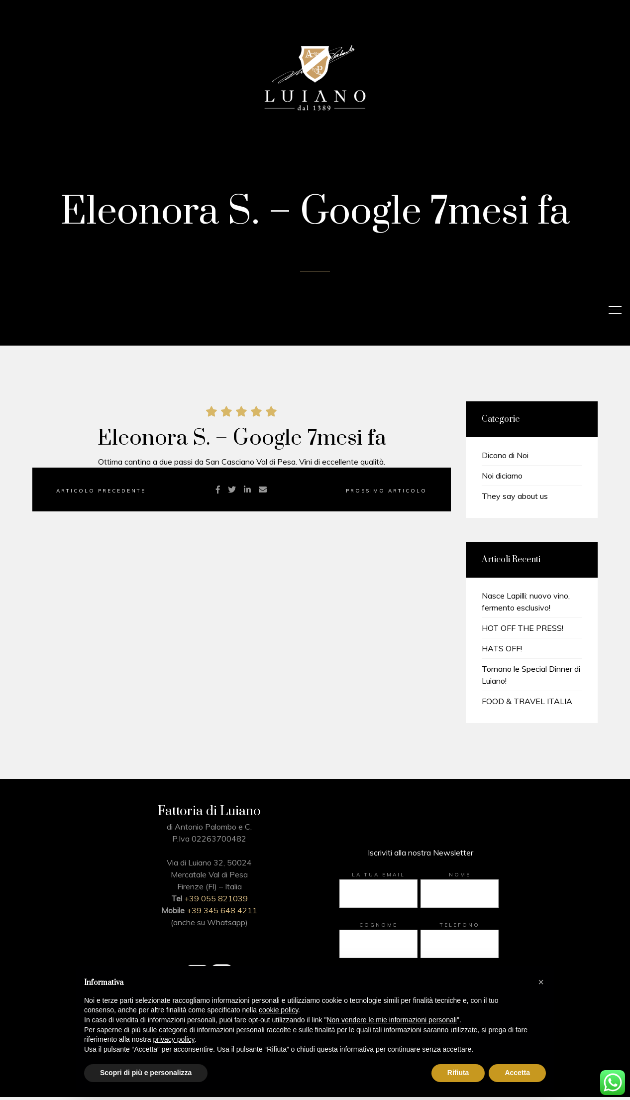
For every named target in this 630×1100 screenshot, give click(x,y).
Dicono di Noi (505, 458)
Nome (460, 877)
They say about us (515, 499)
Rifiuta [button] (458, 1073)
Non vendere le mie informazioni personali (391, 1020)
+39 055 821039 (216, 901)
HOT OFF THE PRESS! (522, 631)
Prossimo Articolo (386, 493)
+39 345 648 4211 (222, 913)
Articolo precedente (101, 493)
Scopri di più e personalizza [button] (146, 1073)
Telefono (460, 928)
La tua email (378, 877)
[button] (541, 982)
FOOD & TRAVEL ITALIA (527, 704)
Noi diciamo (502, 479)
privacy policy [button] (174, 1039)
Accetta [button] (517, 1073)
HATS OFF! (502, 651)
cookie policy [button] (278, 1010)
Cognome (378, 928)
